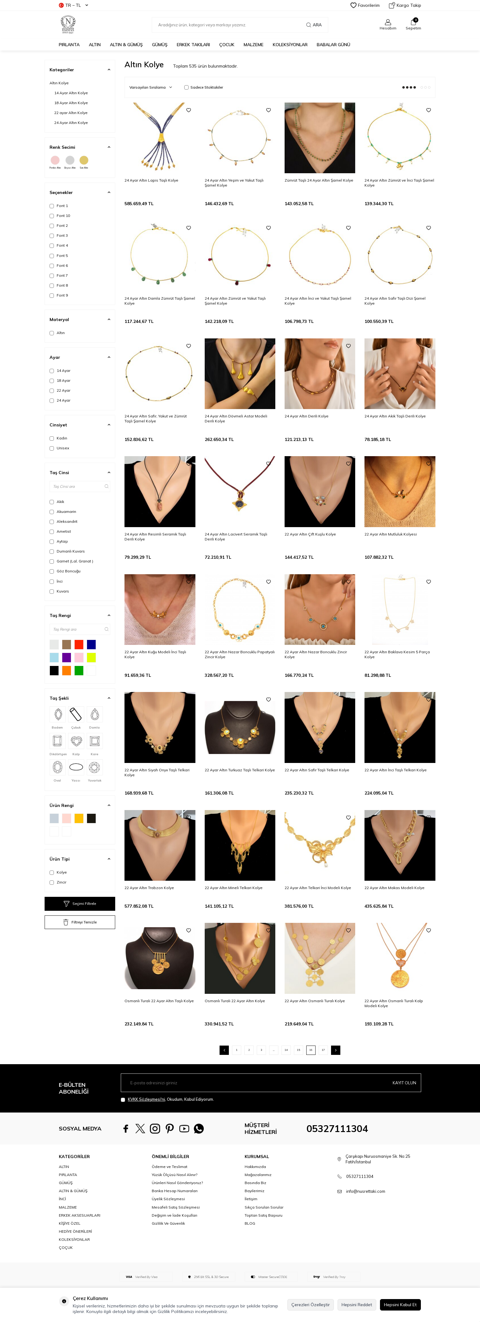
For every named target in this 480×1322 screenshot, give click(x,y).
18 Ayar (60, 380)
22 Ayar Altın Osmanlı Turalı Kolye (315, 1000)
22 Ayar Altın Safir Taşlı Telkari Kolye (317, 770)
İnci (56, 581)
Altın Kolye (59, 83)
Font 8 (59, 285)
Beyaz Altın (70, 162)
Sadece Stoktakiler (203, 87)
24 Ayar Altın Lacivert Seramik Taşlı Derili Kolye (236, 536)
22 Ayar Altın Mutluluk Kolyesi (390, 534)
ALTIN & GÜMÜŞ (126, 44)
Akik (57, 501)
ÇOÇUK (66, 1247)
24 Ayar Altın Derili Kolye (307, 416)
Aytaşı (59, 541)
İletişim (251, 1198)
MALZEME (254, 44)
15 (298, 1049)
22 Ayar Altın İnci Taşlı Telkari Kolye (395, 770)
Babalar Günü (333, 44)
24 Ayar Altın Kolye (71, 122)
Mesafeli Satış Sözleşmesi (176, 1207)
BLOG (250, 1223)
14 (286, 1049)
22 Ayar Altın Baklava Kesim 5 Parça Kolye (397, 654)
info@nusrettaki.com (365, 1191)
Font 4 (59, 245)
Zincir (58, 882)
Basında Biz (255, 1182)
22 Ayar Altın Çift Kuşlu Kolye (310, 534)
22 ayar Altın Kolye (71, 112)
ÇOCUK (226, 44)
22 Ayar (60, 390)
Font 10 (60, 215)
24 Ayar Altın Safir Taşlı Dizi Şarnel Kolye (394, 301)
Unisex (59, 448)
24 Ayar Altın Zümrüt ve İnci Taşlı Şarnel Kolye (399, 182)
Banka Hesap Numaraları (175, 1190)
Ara (314, 25)
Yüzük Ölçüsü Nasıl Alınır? (174, 1174)
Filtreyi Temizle (80, 922)
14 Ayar (60, 370)
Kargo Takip (405, 5)
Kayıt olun (403, 1082)
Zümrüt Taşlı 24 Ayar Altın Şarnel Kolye (319, 180)
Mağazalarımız (258, 1174)
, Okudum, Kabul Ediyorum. (167, 1099)
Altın (57, 332)
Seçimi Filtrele (80, 904)
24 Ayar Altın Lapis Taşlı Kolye (151, 180)
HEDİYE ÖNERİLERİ (75, 1231)
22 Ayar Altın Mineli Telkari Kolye (234, 887)
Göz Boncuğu (65, 571)
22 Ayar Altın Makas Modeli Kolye (394, 887)
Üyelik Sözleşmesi (168, 1198)
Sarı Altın (84, 162)
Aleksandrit (63, 521)
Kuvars (59, 591)
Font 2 (59, 225)
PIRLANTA (69, 44)
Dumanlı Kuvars (67, 551)
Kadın (58, 438)
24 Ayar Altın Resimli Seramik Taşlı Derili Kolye (155, 536)
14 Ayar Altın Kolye (71, 92)
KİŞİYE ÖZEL (70, 1223)
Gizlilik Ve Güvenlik (168, 1223)
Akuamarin (63, 511)
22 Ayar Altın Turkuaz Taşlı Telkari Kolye (240, 770)
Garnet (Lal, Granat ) (71, 561)
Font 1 (59, 205)
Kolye (58, 872)
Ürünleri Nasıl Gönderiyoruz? (177, 1182)
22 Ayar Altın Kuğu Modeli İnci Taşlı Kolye (155, 654)
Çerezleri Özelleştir (310, 1304)
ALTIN (95, 44)
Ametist (60, 531)
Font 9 (59, 295)
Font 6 (59, 265)
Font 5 (59, 255)
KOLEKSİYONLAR (290, 44)
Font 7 (59, 275)
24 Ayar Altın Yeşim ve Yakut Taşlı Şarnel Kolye (234, 182)
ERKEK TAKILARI (193, 44)
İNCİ (62, 1198)
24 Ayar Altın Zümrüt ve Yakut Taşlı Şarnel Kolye (235, 301)
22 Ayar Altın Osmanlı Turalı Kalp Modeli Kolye (393, 1003)
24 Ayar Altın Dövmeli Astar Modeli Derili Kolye (236, 418)
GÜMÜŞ (160, 44)
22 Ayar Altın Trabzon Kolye (149, 887)
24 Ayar (60, 400)
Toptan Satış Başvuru (263, 1215)
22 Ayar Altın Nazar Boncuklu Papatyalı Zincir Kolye (240, 654)
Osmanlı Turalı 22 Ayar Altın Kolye (235, 1000)
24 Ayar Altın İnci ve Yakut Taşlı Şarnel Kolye (318, 301)
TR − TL (73, 5)
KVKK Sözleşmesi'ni (146, 1099)
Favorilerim (365, 5)
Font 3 (59, 235)
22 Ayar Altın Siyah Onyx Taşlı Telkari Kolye (157, 772)
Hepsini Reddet (357, 1304)
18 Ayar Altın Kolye (71, 102)
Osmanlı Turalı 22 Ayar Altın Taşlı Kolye (159, 1000)
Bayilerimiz (254, 1190)
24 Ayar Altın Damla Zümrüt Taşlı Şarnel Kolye (159, 301)
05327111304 (337, 1129)
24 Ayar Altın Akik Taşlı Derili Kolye (395, 416)
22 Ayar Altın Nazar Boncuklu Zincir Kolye (316, 654)
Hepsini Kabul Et (400, 1304)
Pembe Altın (55, 162)
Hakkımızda (255, 1166)
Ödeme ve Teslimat (169, 1166)
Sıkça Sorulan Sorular (264, 1207)
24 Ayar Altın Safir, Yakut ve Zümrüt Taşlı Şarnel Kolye (155, 418)
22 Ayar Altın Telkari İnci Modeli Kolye (318, 887)
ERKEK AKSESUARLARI (79, 1215)
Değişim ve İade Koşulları (174, 1215)
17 (323, 1049)
